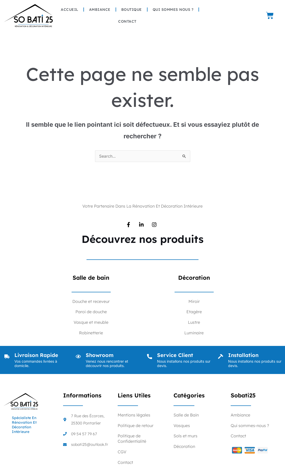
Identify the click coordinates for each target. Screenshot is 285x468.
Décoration (184, 446)
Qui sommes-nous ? (250, 425)
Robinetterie (91, 333)
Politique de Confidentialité (132, 438)
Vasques (182, 425)
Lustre (194, 322)
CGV (122, 452)
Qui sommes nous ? (173, 9)
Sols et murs (185, 436)
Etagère (194, 311)
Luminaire (194, 333)
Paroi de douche (91, 311)
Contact (127, 21)
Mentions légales (134, 415)
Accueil (69, 9)
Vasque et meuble (91, 322)
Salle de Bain (186, 415)
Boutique (131, 9)
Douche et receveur (91, 301)
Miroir (194, 301)
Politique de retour (135, 425)
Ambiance (99, 9)
